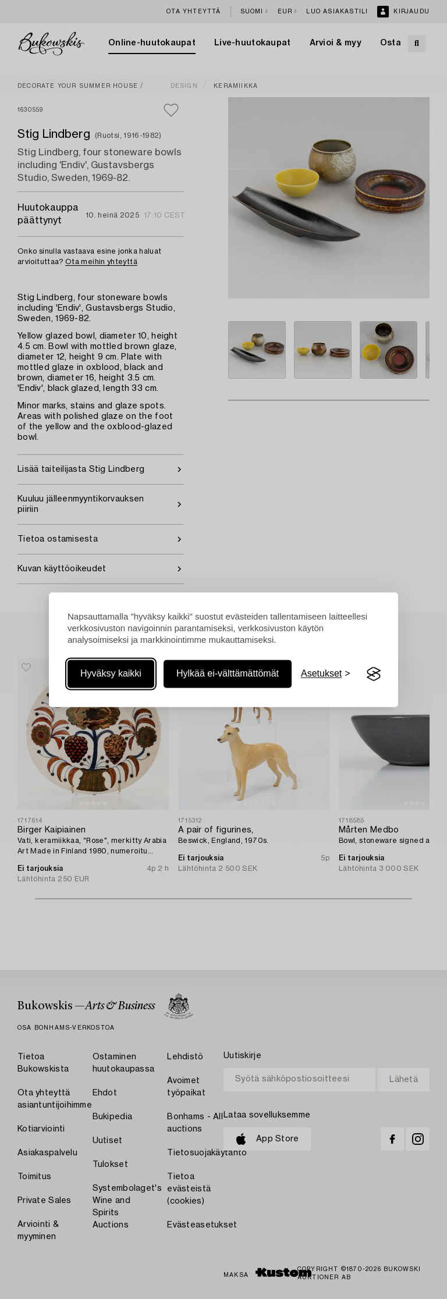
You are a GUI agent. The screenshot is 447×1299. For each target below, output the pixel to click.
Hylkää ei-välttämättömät (227, 674)
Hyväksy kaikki (110, 674)
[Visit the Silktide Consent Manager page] (374, 674)
